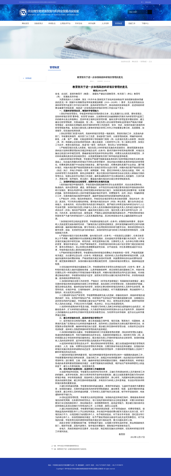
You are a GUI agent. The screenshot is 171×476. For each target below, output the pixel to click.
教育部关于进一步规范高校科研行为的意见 (71, 449)
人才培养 (105, 23)
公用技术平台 (65, 23)
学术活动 (78, 23)
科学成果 (91, 23)
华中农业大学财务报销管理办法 (68, 446)
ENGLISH (148, 2)
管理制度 (118, 23)
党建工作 (131, 23)
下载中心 (145, 23)
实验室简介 (38, 23)
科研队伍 (52, 23)
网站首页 (25, 23)
